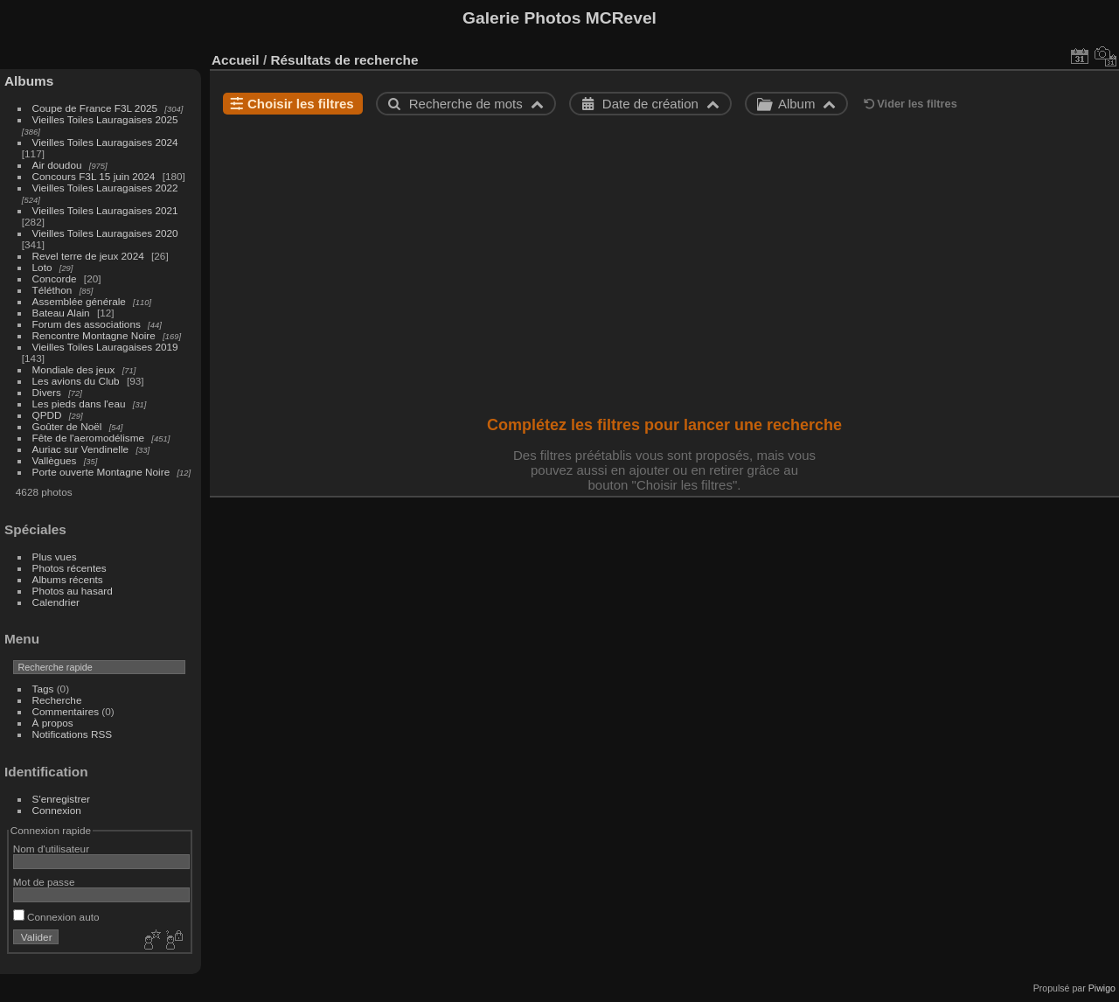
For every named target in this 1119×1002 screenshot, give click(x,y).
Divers (46, 392)
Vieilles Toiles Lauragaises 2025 (105, 119)
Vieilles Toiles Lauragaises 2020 (105, 233)
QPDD (47, 415)
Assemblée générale (79, 301)
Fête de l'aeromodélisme (88, 437)
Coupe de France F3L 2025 (94, 108)
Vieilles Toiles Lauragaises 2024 (105, 142)
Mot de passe (44, 881)
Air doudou (57, 164)
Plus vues (54, 556)
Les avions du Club (76, 380)
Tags (43, 688)
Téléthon (52, 290)
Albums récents (67, 579)
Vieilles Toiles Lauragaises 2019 (105, 346)
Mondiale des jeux (73, 369)
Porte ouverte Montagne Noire (101, 471)
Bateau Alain (61, 312)
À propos (52, 722)
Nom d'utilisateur (51, 848)
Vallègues (54, 460)
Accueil (236, 59)
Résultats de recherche (344, 59)
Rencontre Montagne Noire (94, 335)
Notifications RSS (72, 734)
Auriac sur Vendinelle (80, 449)
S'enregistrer (61, 798)
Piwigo (1102, 988)
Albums (28, 80)
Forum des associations (86, 324)
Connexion (56, 810)
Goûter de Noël (67, 426)
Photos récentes (69, 568)
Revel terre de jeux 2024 (88, 255)
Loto (42, 267)
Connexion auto (56, 916)
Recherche (57, 700)
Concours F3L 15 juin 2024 (94, 176)
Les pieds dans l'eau (79, 403)
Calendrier (56, 602)
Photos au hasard (72, 590)
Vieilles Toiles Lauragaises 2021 (105, 210)
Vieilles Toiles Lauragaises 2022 (105, 187)
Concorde (54, 278)
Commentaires (66, 711)
